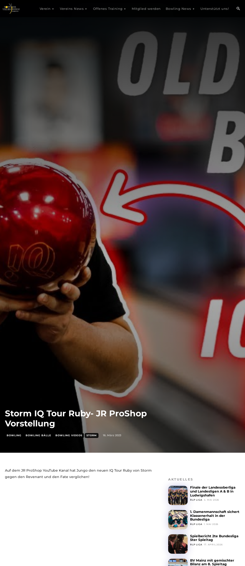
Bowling (14, 435)
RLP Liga (196, 499)
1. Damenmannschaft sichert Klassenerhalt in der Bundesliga (214, 515)
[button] (238, 8)
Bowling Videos (69, 435)
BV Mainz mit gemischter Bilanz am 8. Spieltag (211, 562)
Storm (91, 435)
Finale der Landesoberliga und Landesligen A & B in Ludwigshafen (212, 491)
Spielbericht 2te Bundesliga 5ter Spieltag (213, 538)
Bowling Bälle (38, 435)
